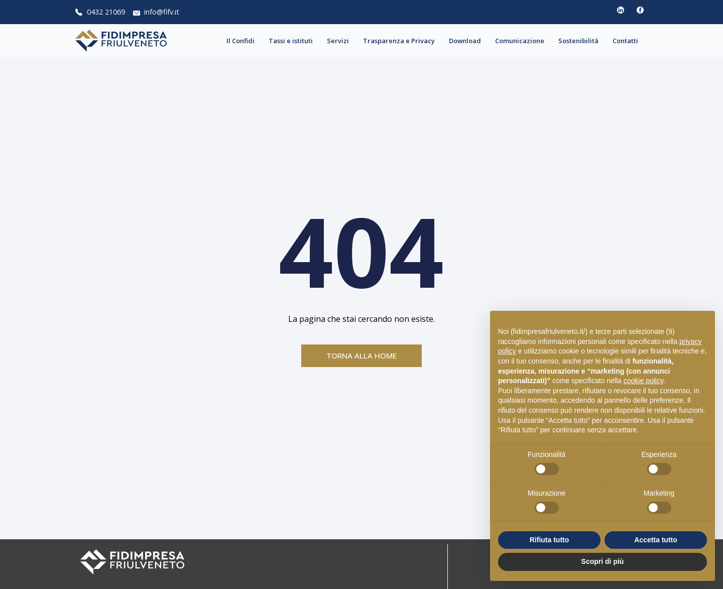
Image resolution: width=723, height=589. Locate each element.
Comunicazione (522, 41)
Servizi (340, 41)
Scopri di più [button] (602, 561)
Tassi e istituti (293, 41)
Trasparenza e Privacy (401, 41)
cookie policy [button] (643, 381)
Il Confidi (243, 41)
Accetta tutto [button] (655, 540)
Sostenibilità (581, 41)
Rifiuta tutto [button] (549, 540)
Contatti (628, 41)
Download (467, 41)
